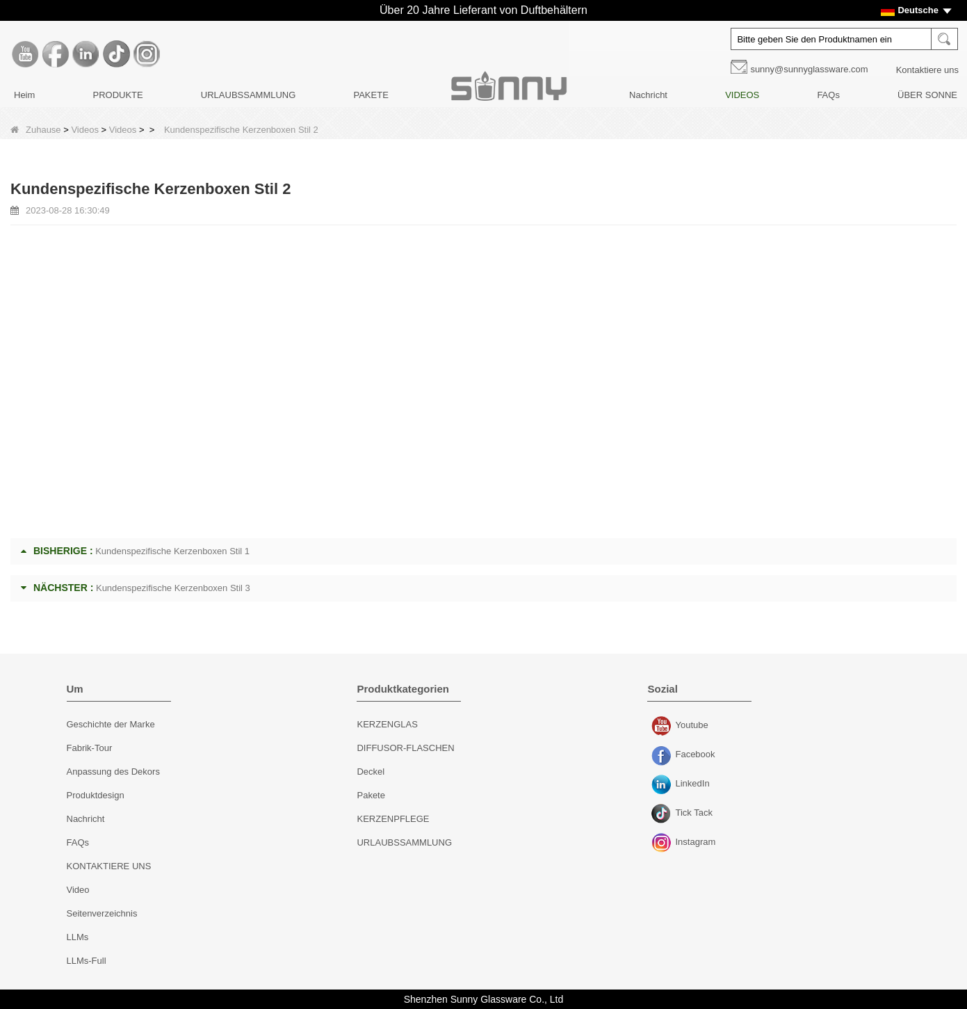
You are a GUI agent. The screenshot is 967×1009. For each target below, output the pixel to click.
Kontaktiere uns (927, 70)
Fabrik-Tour (90, 748)
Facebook (663, 756)
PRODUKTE (117, 95)
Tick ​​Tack (663, 814)
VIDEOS (742, 95)
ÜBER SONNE (927, 95)
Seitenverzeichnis (102, 913)
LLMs (78, 937)
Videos (85, 129)
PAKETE (370, 95)
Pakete (370, 795)
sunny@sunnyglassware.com (809, 69)
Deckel (370, 771)
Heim (24, 95)
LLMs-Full (86, 960)
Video (78, 890)
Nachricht (648, 95)
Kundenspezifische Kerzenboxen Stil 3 (173, 588)
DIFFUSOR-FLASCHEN (405, 748)
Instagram (663, 843)
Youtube (663, 727)
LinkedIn (663, 785)
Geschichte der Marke (111, 724)
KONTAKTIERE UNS (109, 866)
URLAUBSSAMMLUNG (248, 95)
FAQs (828, 95)
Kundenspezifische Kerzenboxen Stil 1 (172, 551)
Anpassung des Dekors (113, 771)
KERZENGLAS (387, 724)
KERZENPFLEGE (393, 819)
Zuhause (35, 129)
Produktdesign (95, 795)
